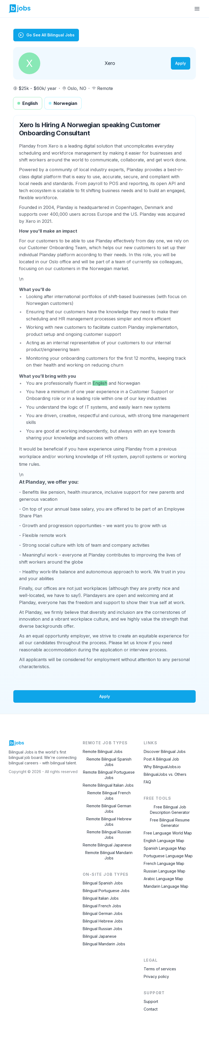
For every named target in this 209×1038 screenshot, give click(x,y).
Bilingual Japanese (99, 936)
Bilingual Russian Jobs (102, 928)
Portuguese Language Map (168, 855)
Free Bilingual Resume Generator (170, 823)
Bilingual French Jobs (102, 905)
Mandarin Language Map (166, 886)
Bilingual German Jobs (102, 913)
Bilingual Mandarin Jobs (104, 944)
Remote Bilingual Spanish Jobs (109, 762)
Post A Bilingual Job (161, 759)
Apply (180, 63)
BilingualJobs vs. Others (165, 774)
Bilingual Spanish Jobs (103, 883)
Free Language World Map (168, 833)
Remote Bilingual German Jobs (109, 808)
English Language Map (164, 840)
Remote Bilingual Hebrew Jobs (108, 822)
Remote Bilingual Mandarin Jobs (109, 855)
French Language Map (164, 863)
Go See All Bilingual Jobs (46, 35)
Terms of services (160, 969)
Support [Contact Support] (151, 1001)
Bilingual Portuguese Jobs (106, 890)
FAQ (147, 782)
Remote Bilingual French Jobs (109, 795)
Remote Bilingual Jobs (102, 751)
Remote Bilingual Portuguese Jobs (109, 775)
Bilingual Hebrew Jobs (103, 921)
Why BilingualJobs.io (162, 766)
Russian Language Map (164, 871)
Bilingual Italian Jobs (101, 898)
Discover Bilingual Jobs (165, 751)
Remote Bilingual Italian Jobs (108, 785)
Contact (151, 1009)
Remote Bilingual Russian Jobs (109, 835)
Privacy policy (156, 976)
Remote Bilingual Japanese (107, 845)
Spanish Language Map (165, 848)
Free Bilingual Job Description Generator (170, 810)
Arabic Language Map (163, 878)
